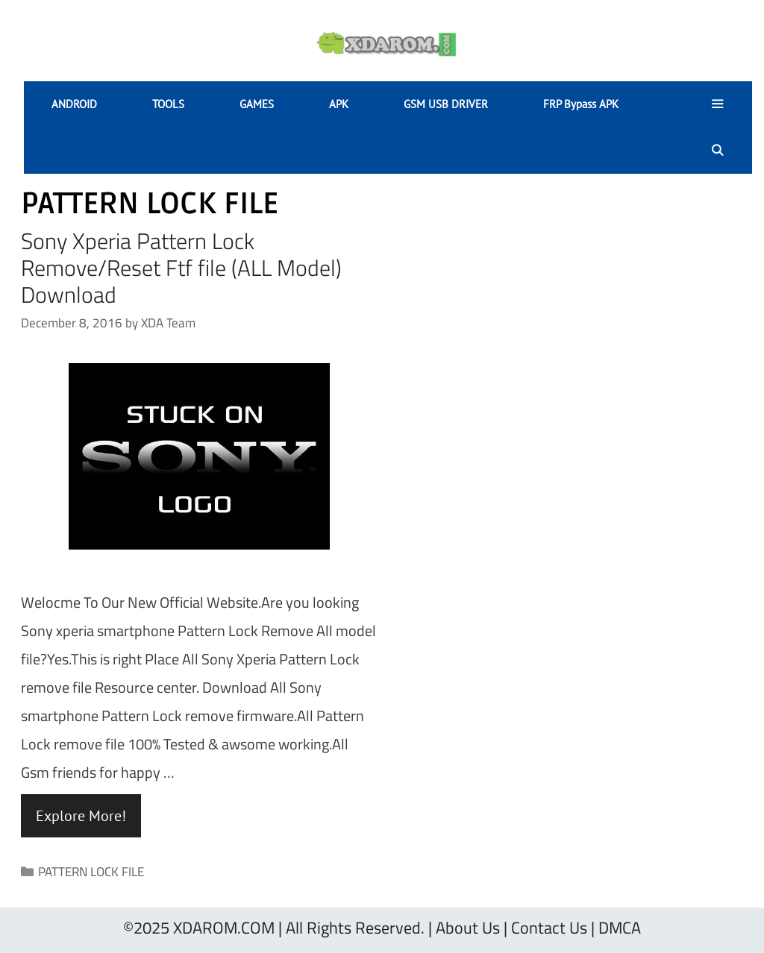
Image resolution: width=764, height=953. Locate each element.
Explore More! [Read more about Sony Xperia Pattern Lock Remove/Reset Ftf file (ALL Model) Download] (81, 815)
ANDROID (74, 104)
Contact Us (549, 927)
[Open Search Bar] (717, 151)
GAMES (256, 104)
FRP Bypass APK (581, 104)
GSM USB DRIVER (446, 104)
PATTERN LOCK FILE (91, 871)
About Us (468, 927)
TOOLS (168, 104)
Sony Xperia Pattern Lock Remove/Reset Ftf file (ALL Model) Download (181, 268)
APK (338, 104)
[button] (717, 104)
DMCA (619, 927)
